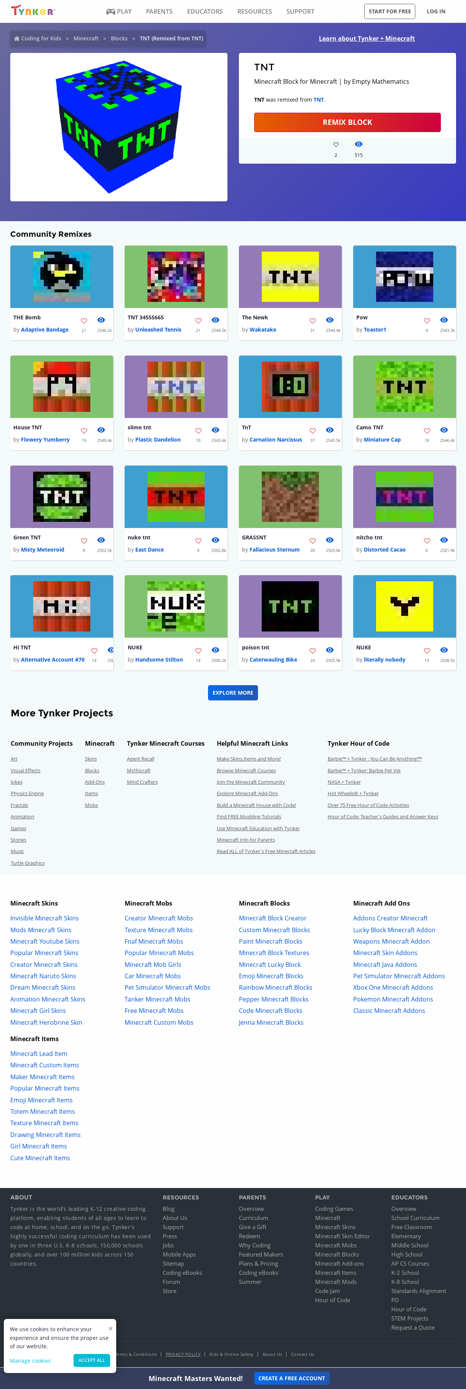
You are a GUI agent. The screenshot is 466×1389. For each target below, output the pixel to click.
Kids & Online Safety (232, 1356)
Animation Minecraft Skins (47, 1000)
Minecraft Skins (335, 1228)
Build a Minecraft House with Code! (256, 806)
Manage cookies (30, 1360)
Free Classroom (411, 1228)
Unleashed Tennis (158, 329)
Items (91, 794)
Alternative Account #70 (53, 661)
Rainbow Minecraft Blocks (275, 989)
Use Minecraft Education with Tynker (258, 829)
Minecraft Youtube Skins (45, 942)
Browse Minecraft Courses (246, 771)
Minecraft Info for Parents (246, 841)
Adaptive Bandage (45, 329)
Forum (171, 1283)
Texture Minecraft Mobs (159, 931)
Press (170, 1237)
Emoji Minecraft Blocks (271, 977)
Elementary (406, 1237)
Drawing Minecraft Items (45, 1136)
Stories (18, 841)
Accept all (91, 1360)
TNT (319, 99)
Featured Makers (261, 1256)
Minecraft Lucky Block (270, 966)
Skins (91, 760)
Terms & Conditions (136, 1356)
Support (173, 1228)
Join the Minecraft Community (251, 783)
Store (169, 1292)
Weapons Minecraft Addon (391, 942)
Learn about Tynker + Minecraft (367, 38)
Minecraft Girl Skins (38, 1012)
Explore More (233, 694)
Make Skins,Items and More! (249, 760)
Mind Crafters (142, 783)
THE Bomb (27, 317)
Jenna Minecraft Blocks (271, 1023)
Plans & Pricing (258, 1265)
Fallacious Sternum (275, 550)
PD (395, 1301)
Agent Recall (140, 760)
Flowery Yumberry (45, 440)
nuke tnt (139, 538)
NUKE (135, 648)
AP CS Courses (410, 1265)
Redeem (249, 1237)
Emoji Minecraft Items (41, 1101)
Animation (22, 818)
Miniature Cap (382, 440)
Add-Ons (95, 783)
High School (407, 1256)
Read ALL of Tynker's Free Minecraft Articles (266, 852)
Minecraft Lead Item (38, 1055)
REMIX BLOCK (347, 122)
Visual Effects (25, 771)
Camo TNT (369, 428)
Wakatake (263, 329)
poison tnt (255, 648)
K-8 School (405, 1283)
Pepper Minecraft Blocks (274, 1000)
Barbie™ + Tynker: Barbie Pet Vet (364, 771)
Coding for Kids (41, 38)
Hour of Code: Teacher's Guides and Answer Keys (383, 818)
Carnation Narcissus (276, 440)
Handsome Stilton (159, 661)
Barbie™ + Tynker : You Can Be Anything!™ (375, 760)
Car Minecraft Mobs (153, 977)
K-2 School (405, 1274)
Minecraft (86, 38)
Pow (362, 317)
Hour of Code (332, 1301)
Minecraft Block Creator (273, 919)
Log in (436, 11)
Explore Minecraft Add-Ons (247, 794)
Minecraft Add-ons (339, 1265)
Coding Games (334, 1210)
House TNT (27, 428)
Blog (169, 1210)
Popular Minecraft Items (45, 1090)
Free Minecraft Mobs (154, 1012)
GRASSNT (254, 538)
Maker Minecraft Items (42, 1078)
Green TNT (27, 538)
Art (14, 760)
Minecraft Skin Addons (385, 954)
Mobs (91, 806)
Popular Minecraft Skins (44, 954)
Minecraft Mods (336, 1283)
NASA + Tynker (344, 783)
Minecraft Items (335, 1274)
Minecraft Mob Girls (153, 966)
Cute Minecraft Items (40, 1159)
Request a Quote (413, 1329)
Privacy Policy (183, 1356)
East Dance (149, 550)
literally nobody (384, 661)
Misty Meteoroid (42, 550)
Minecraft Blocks (337, 1256)
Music (17, 852)
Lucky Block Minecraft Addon (394, 931)
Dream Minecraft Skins (42, 989)
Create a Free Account (291, 1378)
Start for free (390, 11)
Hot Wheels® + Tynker (353, 794)
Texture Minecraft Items (44, 1124)
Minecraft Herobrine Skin (46, 1023)
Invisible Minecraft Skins (44, 919)
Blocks (119, 38)
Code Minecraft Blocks (271, 1012)
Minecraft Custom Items (44, 1066)
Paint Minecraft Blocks (271, 942)
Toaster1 (375, 329)
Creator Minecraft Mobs (159, 919)
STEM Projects (409, 1320)
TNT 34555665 (146, 317)
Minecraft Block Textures (274, 954)
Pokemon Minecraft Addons (393, 1000)
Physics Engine (27, 794)
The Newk (255, 317)
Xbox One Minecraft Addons (393, 989)
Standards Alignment (418, 1292)
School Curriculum (415, 1219)
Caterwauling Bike (273, 661)
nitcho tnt (369, 538)
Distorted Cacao (385, 550)
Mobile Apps (179, 1256)
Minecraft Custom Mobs (159, 1023)
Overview (251, 1210)
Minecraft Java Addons (385, 966)
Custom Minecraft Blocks (274, 931)
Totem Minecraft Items (42, 1113)
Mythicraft (139, 771)
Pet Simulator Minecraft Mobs (167, 989)
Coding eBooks (182, 1274)
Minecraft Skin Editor (342, 1237)
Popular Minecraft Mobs (159, 954)
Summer (250, 1283)
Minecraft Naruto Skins (43, 977)
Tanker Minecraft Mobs (158, 1000)
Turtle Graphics (28, 864)
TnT (246, 428)
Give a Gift (252, 1228)
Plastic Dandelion (158, 440)
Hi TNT (22, 648)
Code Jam (327, 1292)
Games (18, 829)
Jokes (16, 783)
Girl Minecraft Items (38, 1147)
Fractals (19, 806)
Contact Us (302, 1356)
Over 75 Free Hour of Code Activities (368, 806)
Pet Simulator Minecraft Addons (399, 977)
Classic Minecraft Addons (389, 1012)
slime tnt (139, 428)
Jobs (168, 1246)
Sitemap (173, 1265)
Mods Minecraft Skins (41, 931)
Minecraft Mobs (336, 1246)
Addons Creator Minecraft (390, 919)
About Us (175, 1219)
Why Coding (255, 1246)
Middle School (410, 1246)
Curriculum (253, 1219)
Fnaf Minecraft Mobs (154, 942)
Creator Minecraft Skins (44, 966)
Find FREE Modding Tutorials (249, 818)
